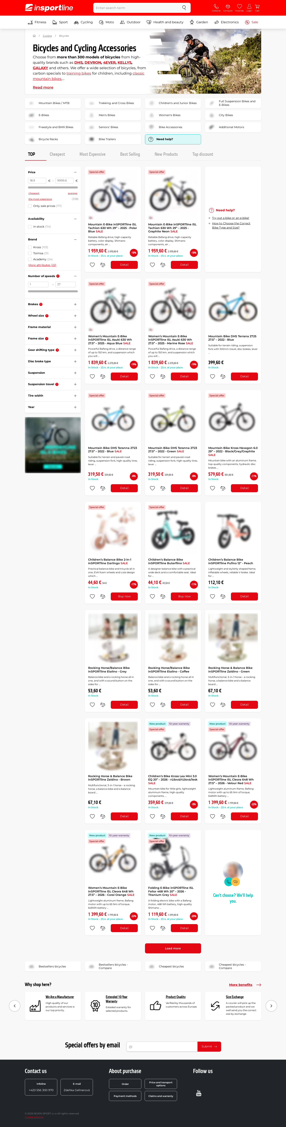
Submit (209, 1046)
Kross (40, 247)
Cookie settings (34, 1117)
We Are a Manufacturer (60, 997)
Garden (198, 22)
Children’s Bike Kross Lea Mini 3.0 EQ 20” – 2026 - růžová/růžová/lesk (172, 779)
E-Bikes (38, 115)
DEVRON (93, 62)
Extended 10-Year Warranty (116, 999)
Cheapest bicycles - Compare (227, 966)
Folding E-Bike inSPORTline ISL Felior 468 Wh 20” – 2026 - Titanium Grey (170, 891)
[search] (184, 8)
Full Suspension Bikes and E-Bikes (231, 103)
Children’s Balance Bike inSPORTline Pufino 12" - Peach (230, 561)
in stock (42, 226)
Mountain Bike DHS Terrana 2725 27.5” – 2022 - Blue (232, 338)
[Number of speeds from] (38, 284)
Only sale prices (47, 206)
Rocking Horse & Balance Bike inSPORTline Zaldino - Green (230, 669)
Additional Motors (226, 127)
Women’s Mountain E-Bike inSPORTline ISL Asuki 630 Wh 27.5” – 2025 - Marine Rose (170, 339)
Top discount (202, 154)
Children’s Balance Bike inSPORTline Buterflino (169, 561)
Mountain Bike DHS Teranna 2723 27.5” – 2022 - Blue (112, 449)
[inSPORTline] (49, 7)
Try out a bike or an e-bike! (230, 218)
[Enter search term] (135, 8)
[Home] (34, 36)
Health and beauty (165, 22)
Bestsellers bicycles (46, 966)
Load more (173, 948)
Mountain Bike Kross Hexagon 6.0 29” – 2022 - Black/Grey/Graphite (233, 451)
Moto (106, 22)
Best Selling (130, 154)
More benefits (245, 984)
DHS (78, 62)
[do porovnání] (103, 265)
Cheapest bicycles (166, 966)
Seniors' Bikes (103, 127)
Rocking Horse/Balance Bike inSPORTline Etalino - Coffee (169, 669)
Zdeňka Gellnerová (77, 1087)
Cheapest (57, 154)
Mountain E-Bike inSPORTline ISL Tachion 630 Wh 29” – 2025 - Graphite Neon (172, 228)
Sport (60, 22)
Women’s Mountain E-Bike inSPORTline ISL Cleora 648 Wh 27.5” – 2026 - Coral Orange (111, 891)
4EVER (109, 62)
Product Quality (176, 997)
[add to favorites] (92, 265)
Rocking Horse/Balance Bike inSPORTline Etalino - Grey (109, 669)
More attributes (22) (42, 265)
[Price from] (37, 180)
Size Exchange (235, 997)
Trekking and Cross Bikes (111, 103)
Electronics (226, 22)
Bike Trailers (102, 139)
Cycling (83, 22)
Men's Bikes (101, 115)
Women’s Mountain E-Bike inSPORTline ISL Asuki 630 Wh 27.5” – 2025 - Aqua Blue (110, 339)
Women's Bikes (164, 115)
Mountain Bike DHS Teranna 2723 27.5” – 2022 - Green (172, 449)
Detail (124, 264)
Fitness (37, 22)
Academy (43, 259)
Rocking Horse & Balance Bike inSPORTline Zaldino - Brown (110, 778)
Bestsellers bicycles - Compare (108, 966)
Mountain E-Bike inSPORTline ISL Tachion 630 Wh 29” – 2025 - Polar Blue (112, 228)
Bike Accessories (165, 127)
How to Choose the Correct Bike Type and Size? (231, 225)
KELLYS (124, 62)
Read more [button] (43, 87)
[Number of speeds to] (65, 284)
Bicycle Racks (42, 139)
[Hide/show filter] (75, 172)
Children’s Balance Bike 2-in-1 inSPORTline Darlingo (109, 561)
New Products (166, 154)
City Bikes (220, 115)
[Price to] (64, 180)
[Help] (57, 276)
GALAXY (40, 68)
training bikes (78, 73)
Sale (251, 22)
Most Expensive (93, 154)
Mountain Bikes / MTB (48, 103)
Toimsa (41, 253)
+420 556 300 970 (41, 1087)
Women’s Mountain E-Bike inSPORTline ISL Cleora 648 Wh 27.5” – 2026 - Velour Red (231, 779)
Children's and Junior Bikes (172, 103)
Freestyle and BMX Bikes (50, 127)
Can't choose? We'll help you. (233, 898)
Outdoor (130, 22)
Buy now (124, 596)
